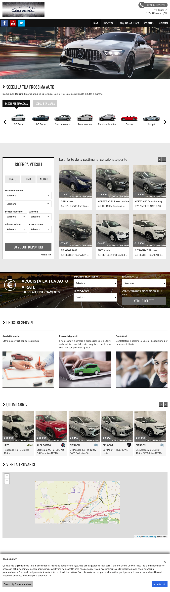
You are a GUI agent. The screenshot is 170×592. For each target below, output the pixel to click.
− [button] (7, 481)
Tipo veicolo (81, 290)
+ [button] (7, 476)
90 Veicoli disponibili (28, 246)
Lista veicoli (109, 23)
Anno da (33, 211)
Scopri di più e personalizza (18, 584)
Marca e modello (14, 190)
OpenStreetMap (149, 537)
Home (95, 23)
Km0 (28, 179)
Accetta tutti (159, 584)
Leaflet (137, 537)
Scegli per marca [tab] (45, 103)
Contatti (163, 23)
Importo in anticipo (86, 276)
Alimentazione (13, 224)
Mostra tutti (46, 255)
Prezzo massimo (14, 211)
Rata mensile (130, 276)
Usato (12, 179)
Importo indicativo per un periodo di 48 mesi (142, 292)
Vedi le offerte (144, 300)
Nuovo (44, 179)
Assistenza (149, 23)
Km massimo (36, 224)
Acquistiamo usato (129, 23)
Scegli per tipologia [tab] (16, 103)
